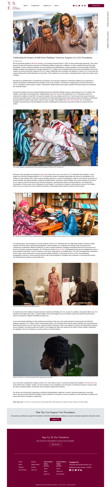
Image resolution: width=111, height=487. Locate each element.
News (20, 464)
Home (20, 462)
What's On (59, 471)
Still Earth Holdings (37, 63)
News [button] (24, 5)
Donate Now (96, 5)
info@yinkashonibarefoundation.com (80, 464)
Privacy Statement (71, 484)
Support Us (55, 419)
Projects (21, 467)
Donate (33, 462)
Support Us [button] (45, 5)
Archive (33, 467)
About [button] (55, 5)
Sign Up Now (55, 444)
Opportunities (35, 464)
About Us (34, 470)
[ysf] (13, 5)
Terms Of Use (62, 484)
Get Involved (22, 470)
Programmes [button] (34, 5)
